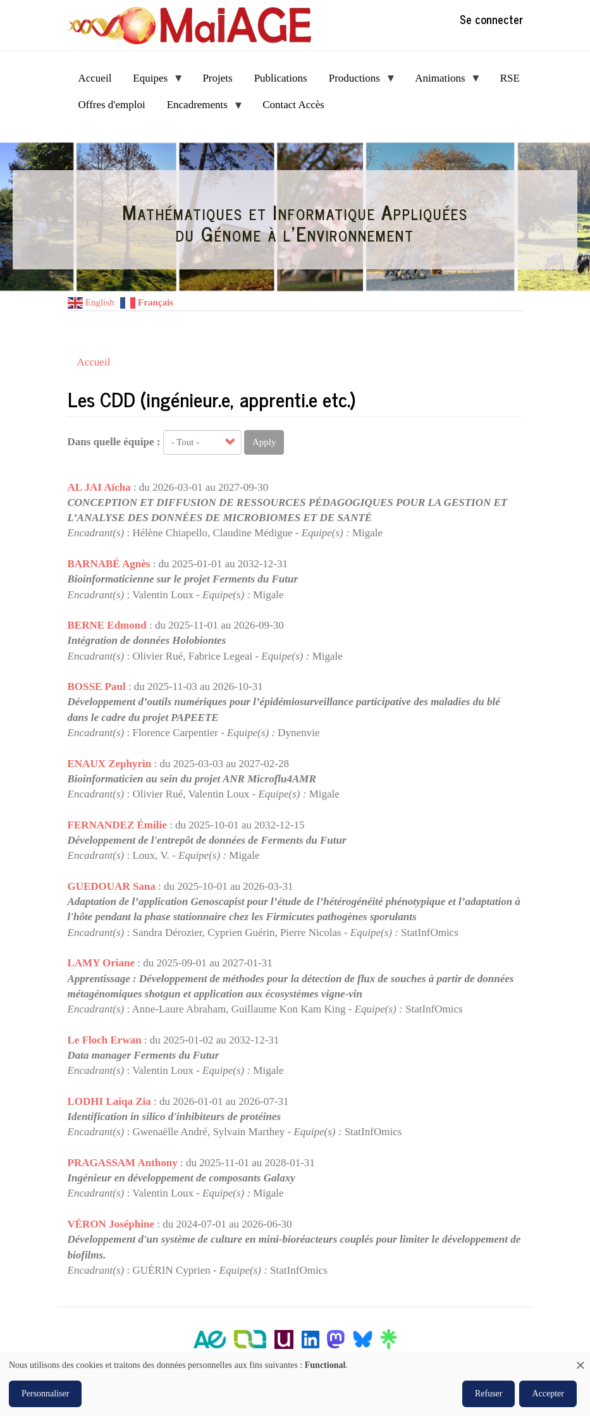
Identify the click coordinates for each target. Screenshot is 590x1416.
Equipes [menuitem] (152, 82)
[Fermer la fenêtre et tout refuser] (580, 1361)
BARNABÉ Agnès (109, 564)
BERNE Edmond (107, 625)
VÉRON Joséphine (111, 1224)
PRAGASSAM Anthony (123, 1163)
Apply (264, 442)
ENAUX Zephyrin (110, 764)
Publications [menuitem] (280, 78)
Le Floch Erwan (105, 1040)
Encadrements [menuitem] (200, 108)
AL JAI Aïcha (99, 487)
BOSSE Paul (97, 686)
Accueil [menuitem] (95, 78)
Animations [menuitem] (442, 82)
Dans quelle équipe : (114, 442)
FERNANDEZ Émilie (117, 825)
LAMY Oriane (101, 963)
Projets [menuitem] (217, 78)
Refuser (489, 1393)
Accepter (548, 1393)
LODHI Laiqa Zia (109, 1101)
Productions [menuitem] (357, 82)
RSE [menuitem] (510, 78)
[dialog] (295, 1384)
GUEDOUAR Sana (112, 886)
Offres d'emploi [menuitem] (111, 105)
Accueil (94, 362)
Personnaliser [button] (45, 1393)
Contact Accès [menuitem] (293, 105)
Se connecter (491, 18)
